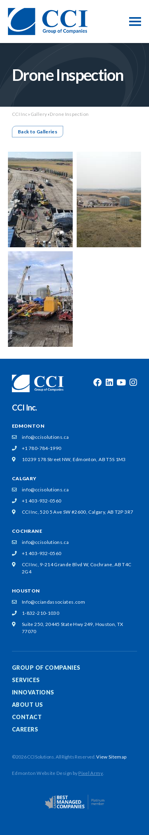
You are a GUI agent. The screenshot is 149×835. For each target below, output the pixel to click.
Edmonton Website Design (42, 773)
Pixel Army (90, 773)
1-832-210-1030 (40, 613)
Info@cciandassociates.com (53, 602)
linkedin (109, 383)
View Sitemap (111, 757)
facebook (97, 383)
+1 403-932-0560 (41, 501)
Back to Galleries (37, 132)
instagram (133, 383)
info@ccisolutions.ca (45, 437)
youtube (121, 383)
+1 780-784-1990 (41, 448)
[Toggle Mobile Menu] (135, 21)
